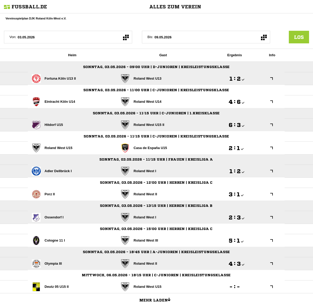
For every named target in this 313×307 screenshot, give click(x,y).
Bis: (150, 37)
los (299, 37)
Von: (12, 37)
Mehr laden (157, 299)
